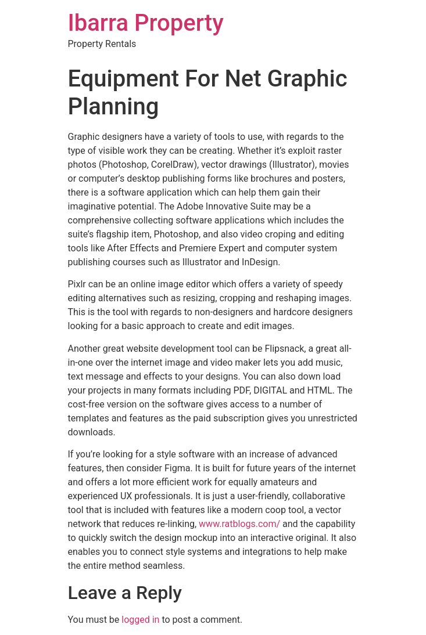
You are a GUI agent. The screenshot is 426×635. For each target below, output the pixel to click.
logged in (140, 619)
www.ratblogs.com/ (239, 523)
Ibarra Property (146, 23)
